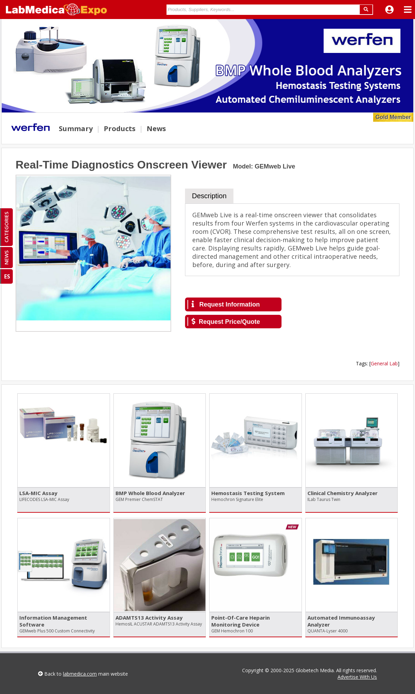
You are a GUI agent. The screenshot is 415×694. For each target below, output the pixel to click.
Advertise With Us (357, 677)
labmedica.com (80, 673)
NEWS (6, 257)
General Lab (384, 363)
